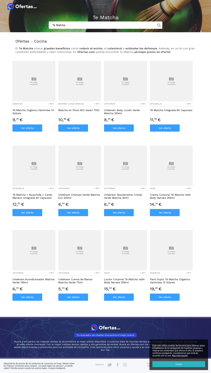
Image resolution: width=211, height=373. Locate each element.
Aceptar (178, 364)
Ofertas (22, 41)
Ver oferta (27, 128)
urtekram (109, 104)
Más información (180, 355)
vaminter (17, 104)
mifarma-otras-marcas (71, 104)
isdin (152, 188)
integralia (156, 104)
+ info (51, 104)
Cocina (40, 41)
